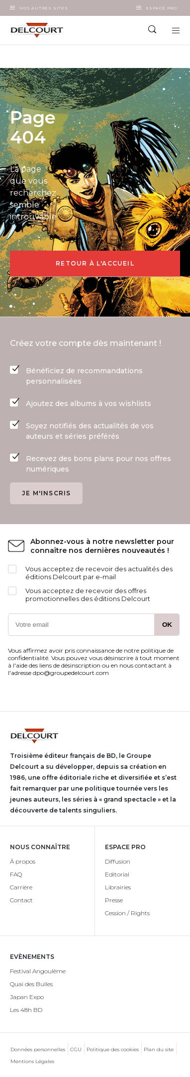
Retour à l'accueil (95, 263)
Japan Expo (27, 997)
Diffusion (117, 861)
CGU (76, 1049)
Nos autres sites (43, 7)
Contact (21, 900)
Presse (114, 900)
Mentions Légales (32, 1061)
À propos (22, 861)
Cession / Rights (127, 913)
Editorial (117, 874)
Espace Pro (161, 7)
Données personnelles (37, 1049)
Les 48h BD (26, 1009)
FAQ (16, 874)
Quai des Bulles (31, 984)
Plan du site (159, 1049)
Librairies (118, 887)
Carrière (21, 887)
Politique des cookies (113, 1049)
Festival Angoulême (38, 971)
